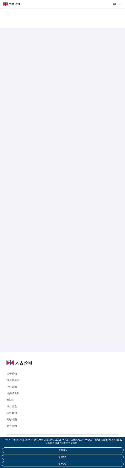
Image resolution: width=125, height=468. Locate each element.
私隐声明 (52, 443)
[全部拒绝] (63, 457)
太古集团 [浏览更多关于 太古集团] (12, 426)
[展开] (120, 4)
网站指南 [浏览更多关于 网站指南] (12, 419)
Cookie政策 (116, 439)
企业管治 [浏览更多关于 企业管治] (12, 386)
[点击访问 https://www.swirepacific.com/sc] (10, 4)
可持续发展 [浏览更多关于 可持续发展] (13, 393)
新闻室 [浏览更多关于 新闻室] (10, 399)
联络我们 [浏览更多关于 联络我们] (12, 412)
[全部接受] (63, 450)
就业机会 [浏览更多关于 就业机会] (12, 406)
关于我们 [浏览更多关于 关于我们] (12, 373)
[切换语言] (114, 4)
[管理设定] (63, 464)
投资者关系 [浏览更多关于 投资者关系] (13, 380)
